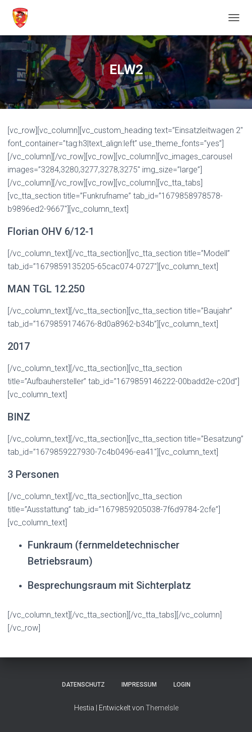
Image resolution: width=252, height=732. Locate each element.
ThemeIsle (162, 708)
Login (182, 684)
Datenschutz (83, 684)
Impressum (139, 684)
